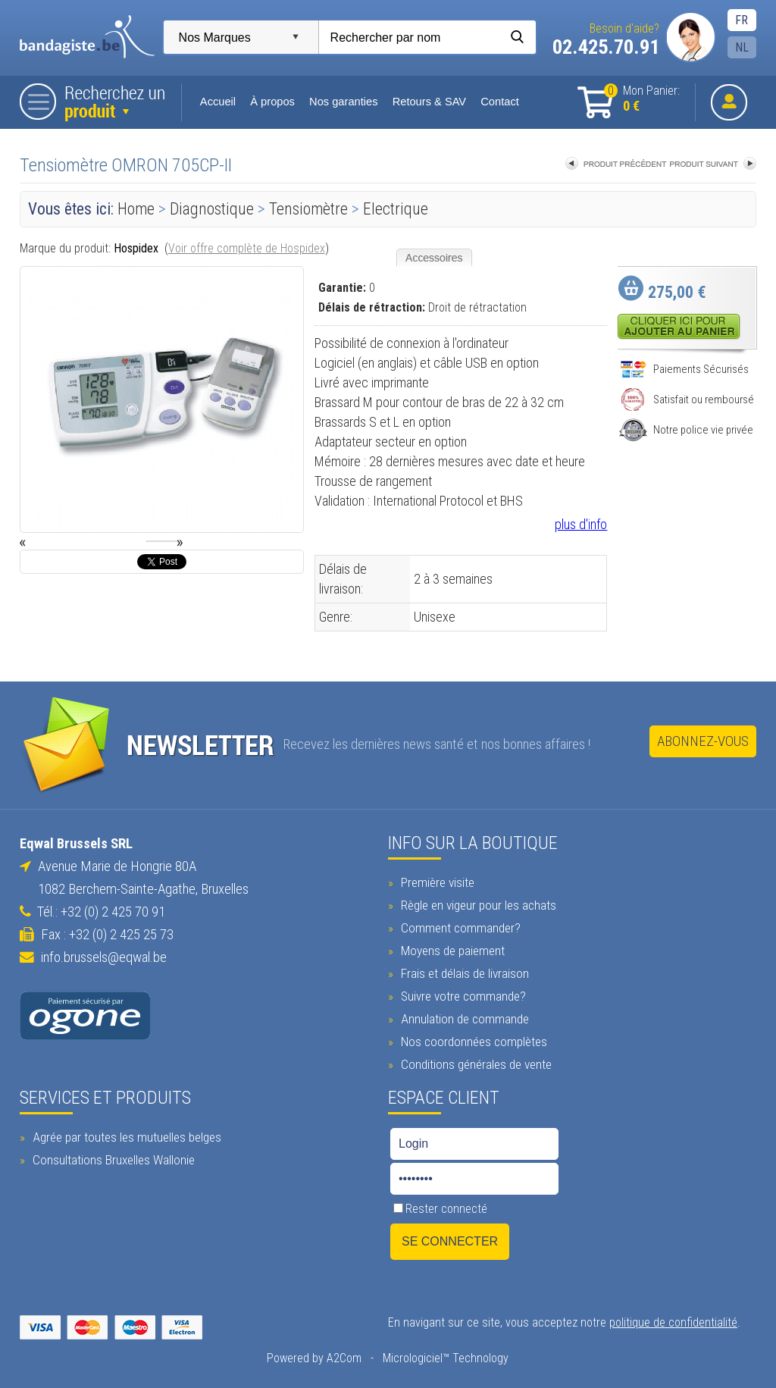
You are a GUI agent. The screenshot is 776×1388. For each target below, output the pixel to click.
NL (742, 47)
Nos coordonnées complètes (472, 1041)
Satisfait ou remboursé (686, 399)
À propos (272, 102)
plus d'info (581, 524)
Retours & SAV (430, 102)
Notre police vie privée (686, 430)
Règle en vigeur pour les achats (476, 905)
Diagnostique (212, 208)
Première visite (435, 882)
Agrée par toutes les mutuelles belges (125, 1137)
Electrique (395, 208)
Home (136, 208)
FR (741, 20)
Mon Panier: (642, 98)
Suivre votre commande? (461, 996)
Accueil (218, 102)
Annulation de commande (463, 1018)
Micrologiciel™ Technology (445, 1358)
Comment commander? (459, 927)
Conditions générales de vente (474, 1064)
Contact (499, 102)
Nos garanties (343, 102)
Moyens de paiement (451, 950)
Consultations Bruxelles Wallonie (112, 1159)
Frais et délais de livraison (463, 973)
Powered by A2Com (314, 1358)
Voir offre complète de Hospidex (246, 248)
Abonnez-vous (703, 741)
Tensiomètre (308, 208)
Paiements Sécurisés (684, 369)
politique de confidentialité (673, 1322)
